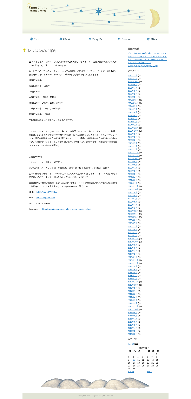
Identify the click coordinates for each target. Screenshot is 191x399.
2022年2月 (132, 180)
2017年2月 (132, 303)
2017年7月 (132, 291)
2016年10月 (133, 309)
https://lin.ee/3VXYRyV (47, 192)
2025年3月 (132, 94)
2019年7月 (132, 251)
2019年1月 (132, 257)
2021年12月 (133, 186)
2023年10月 (133, 131)
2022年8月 (132, 165)
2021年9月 (132, 192)
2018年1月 (132, 278)
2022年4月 (132, 177)
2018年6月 (132, 269)
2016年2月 (132, 334)
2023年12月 (133, 128)
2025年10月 (133, 81)
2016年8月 (132, 316)
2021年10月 (133, 189)
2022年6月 (132, 171)
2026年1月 (132, 78)
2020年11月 (133, 214)
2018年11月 (133, 263)
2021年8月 (132, 195)
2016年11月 (133, 306)
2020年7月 (132, 223)
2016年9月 (132, 312)
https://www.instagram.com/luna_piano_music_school (66, 209)
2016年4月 (132, 328)
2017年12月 (133, 282)
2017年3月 (132, 300)
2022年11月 (133, 155)
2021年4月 (132, 205)
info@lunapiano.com (45, 198)
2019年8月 (132, 248)
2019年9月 (132, 245)
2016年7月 (132, 319)
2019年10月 (133, 242)
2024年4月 (132, 115)
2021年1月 (132, 208)
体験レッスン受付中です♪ (139, 62)
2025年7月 (132, 88)
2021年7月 (132, 199)
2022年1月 (132, 183)
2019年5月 (132, 254)
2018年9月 (132, 266)
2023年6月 (132, 140)
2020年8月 (132, 220)
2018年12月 (133, 260)
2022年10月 (133, 158)
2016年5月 (132, 325)
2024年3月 (132, 118)
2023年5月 (132, 143)
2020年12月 (133, 211)
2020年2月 (132, 232)
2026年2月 (132, 75)
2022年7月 (132, 168)
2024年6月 (132, 112)
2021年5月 (132, 202)
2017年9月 (132, 288)
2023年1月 (132, 149)
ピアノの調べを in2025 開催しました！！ (147, 59)
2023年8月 (132, 137)
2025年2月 (132, 97)
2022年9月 (132, 161)
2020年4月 (132, 229)
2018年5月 (132, 272)
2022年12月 (133, 152)
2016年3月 (132, 331)
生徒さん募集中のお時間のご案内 (143, 65)
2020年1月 (132, 235)
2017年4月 (132, 297)
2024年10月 (133, 103)
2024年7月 (132, 109)
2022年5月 (132, 174)
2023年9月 (132, 134)
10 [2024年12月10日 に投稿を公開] (134, 360)
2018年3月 (132, 275)
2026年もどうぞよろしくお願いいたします (147, 56)
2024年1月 (132, 125)
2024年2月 (132, 122)
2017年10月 (133, 285)
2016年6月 (132, 322)
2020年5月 (132, 226)
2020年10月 (133, 217)
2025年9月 (132, 84)
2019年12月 (133, 239)
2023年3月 (132, 146)
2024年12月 (133, 100)
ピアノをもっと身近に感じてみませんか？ (147, 53)
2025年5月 (132, 91)
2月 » (149, 371)
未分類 (131, 344)
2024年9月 (132, 106)
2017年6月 (132, 294)
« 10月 (131, 371)
